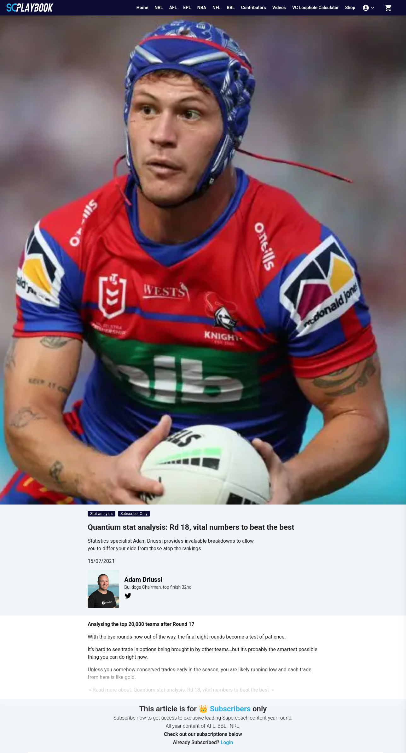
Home (142, 7)
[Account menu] (369, 7)
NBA (201, 7)
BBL (231, 7)
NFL (216, 7)
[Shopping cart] (388, 7)
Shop (350, 7)
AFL (173, 7)
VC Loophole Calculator (315, 7)
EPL (187, 7)
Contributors (253, 7)
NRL (158, 7)
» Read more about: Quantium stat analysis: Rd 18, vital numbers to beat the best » (181, 690)
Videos (279, 7)
